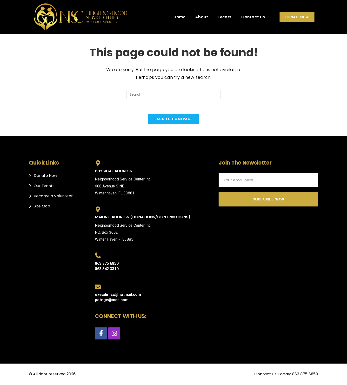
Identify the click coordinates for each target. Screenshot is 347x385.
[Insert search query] (173, 94)
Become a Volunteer (53, 196)
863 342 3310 (107, 268)
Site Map (42, 206)
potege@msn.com (111, 300)
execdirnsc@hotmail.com (118, 294)
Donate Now (297, 17)
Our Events (44, 186)
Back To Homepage (173, 119)
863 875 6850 (107, 263)
